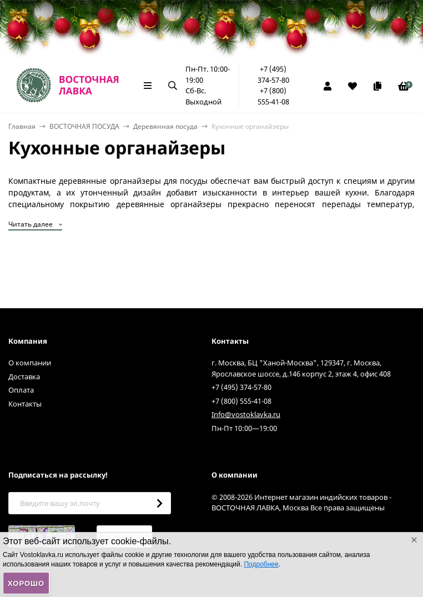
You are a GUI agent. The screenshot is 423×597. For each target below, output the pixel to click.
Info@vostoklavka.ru (246, 414)
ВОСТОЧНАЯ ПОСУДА (84, 126)
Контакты (25, 404)
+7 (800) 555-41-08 (273, 96)
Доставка (24, 377)
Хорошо (26, 583)
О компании (29, 363)
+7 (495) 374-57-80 (273, 74)
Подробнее (261, 564)
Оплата (21, 390)
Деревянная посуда (165, 126)
